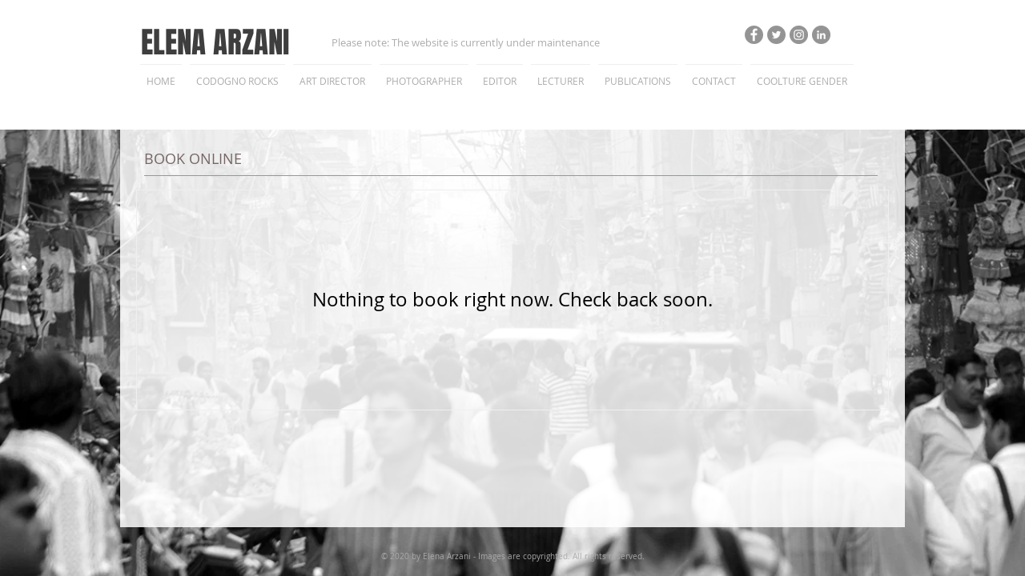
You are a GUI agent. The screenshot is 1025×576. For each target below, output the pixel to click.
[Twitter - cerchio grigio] (776, 35)
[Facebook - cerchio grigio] (754, 35)
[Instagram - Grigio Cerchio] (799, 35)
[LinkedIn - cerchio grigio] (821, 35)
